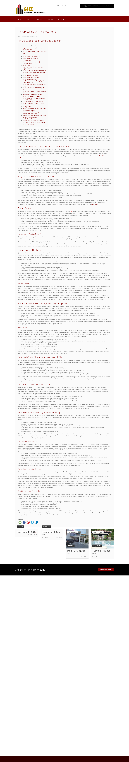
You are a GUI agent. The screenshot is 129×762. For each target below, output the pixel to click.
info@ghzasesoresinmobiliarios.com (97, 6)
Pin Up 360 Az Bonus (28, 124)
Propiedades (39, 19)
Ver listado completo (106, 569)
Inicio (19, 19)
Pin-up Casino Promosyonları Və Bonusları (34, 70)
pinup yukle (94, 204)
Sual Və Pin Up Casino (29, 119)
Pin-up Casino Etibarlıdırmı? (30, 58)
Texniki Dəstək (27, 60)
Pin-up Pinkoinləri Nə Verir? (30, 75)
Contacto (50, 19)
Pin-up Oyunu (26, 55)
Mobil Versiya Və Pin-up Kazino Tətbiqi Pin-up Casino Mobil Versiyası (35, 116)
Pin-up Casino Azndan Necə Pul (31, 56)
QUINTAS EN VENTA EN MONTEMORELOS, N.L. (108, 551)
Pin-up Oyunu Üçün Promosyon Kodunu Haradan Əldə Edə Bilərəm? (34, 112)
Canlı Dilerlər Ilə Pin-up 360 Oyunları (33, 101)
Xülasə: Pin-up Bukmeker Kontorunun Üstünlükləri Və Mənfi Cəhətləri (33, 95)
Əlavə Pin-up (26, 65)
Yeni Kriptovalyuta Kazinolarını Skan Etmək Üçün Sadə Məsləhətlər (34, 109)
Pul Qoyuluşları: (27, 107)
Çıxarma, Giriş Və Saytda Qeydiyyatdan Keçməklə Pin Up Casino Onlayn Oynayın (34, 121)
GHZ (43, 759)
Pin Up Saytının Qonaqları (30, 79)
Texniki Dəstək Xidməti (29, 100)
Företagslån (61, 19)
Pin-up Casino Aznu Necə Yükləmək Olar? (34, 98)
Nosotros (28, 19)
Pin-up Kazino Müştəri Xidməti (31, 77)
